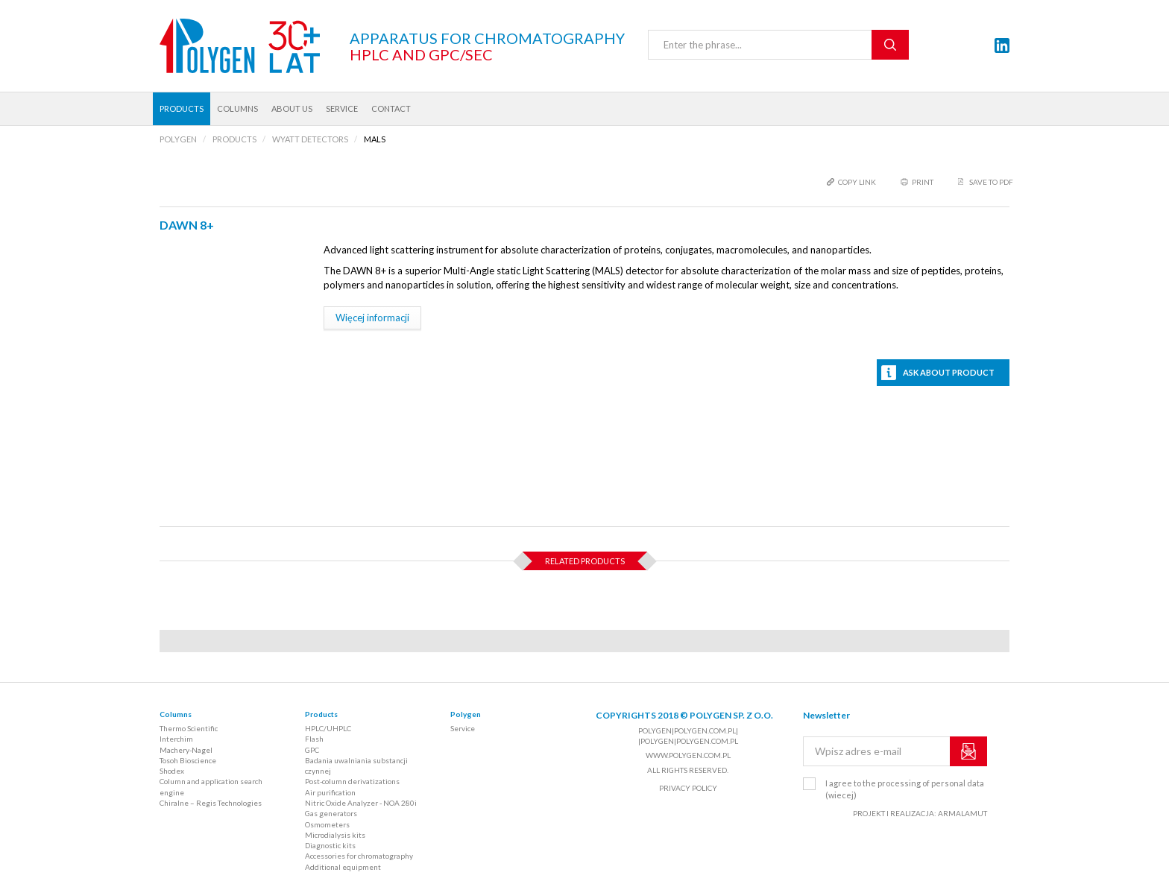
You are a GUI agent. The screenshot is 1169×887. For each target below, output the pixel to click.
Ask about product (949, 372)
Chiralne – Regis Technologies (211, 802)
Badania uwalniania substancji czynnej (356, 765)
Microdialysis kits (335, 834)
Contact (391, 108)
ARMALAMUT (962, 813)
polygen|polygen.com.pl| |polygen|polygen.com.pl (688, 735)
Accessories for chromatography (359, 855)
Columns (237, 108)
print (922, 181)
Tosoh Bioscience (188, 760)
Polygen (465, 714)
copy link (857, 181)
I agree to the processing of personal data (904, 789)
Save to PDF (991, 181)
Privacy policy (688, 787)
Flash (314, 738)
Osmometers (327, 824)
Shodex (172, 770)
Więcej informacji (372, 317)
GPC (312, 749)
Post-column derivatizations (352, 781)
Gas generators (331, 813)
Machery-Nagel (186, 749)
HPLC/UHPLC (328, 728)
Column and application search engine (211, 786)
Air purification (330, 792)
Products (182, 108)
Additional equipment (343, 866)
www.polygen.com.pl (688, 755)
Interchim (176, 738)
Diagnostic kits (330, 845)
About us (291, 108)
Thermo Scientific (189, 728)
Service (342, 108)
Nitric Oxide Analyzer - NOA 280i (361, 802)
